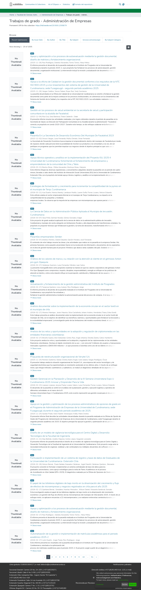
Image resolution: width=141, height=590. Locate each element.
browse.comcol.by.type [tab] (91, 40)
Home (11, 15)
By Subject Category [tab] (113, 40)
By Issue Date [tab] (37, 40)
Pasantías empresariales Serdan (46, 236)
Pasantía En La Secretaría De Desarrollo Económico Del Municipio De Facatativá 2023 (72, 135)
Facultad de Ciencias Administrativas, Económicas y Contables (28, 15)
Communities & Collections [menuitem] (35, 4)
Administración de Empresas (52, 15)
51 (92, 557)
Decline (124, 584)
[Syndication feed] (128, 47)
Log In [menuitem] (127, 4)
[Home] (16, 4)
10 (83, 557)
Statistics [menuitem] (66, 4)
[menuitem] (54, 4)
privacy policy (123, 580)
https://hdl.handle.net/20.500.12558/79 (51, 25)
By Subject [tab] (74, 40)
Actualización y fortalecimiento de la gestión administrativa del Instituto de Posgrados (72, 284)
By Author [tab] (51, 40)
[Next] (96, 557)
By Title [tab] (62, 40)
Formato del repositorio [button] (82, 4)
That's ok (132, 584)
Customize (99, 584)
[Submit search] (120, 4)
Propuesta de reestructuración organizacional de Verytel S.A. (60, 356)
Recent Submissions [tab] (19, 40)
